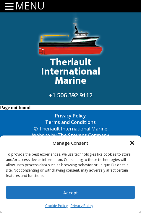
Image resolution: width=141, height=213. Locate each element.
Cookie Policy (56, 205)
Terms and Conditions (70, 122)
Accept (70, 193)
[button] (132, 143)
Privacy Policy (82, 205)
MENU (30, 6)
